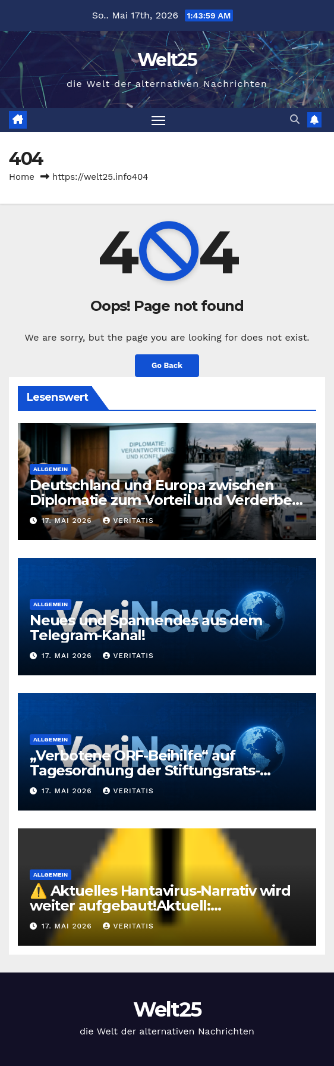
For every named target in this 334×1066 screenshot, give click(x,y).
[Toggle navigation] (159, 120)
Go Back (167, 365)
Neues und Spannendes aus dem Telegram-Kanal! (145, 628)
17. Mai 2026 (68, 520)
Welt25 (167, 60)
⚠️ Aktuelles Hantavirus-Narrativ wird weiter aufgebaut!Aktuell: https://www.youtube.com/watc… (160, 905)
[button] (295, 119)
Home (21, 177)
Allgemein (50, 469)
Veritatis (128, 520)
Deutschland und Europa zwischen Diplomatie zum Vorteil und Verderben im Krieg (165, 499)
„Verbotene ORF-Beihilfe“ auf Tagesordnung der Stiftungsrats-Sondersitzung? (145, 770)
